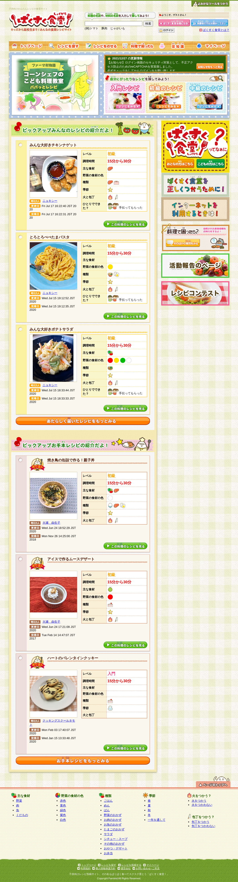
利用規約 (85, 868)
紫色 (63, 815)
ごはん (108, 800)
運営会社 (126, 868)
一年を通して (156, 819)
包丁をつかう (200, 822)
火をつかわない (202, 804)
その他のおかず (114, 843)
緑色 (63, 810)
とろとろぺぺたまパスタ (50, 237)
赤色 (63, 800)
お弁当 (108, 853)
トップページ (88, 865)
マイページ (152, 865)
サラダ (108, 834)
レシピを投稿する (131, 865)
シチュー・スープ (116, 839)
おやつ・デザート (116, 848)
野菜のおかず (113, 815)
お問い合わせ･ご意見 (148, 868)
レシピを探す (108, 865)
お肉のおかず (113, 819)
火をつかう (199, 800)
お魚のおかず (113, 824)
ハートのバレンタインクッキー (72, 658)
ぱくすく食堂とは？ (216, 30)
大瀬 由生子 (51, 522)
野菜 (19, 800)
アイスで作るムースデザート (71, 559)
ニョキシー (50, 200)
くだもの (22, 815)
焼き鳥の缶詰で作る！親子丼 (71, 460)
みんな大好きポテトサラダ (51, 329)
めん (107, 805)
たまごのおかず (114, 829)
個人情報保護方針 (105, 868)
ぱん (107, 810)
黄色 (63, 805)
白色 (63, 819)
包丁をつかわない (203, 826)
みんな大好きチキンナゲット (53, 145)
